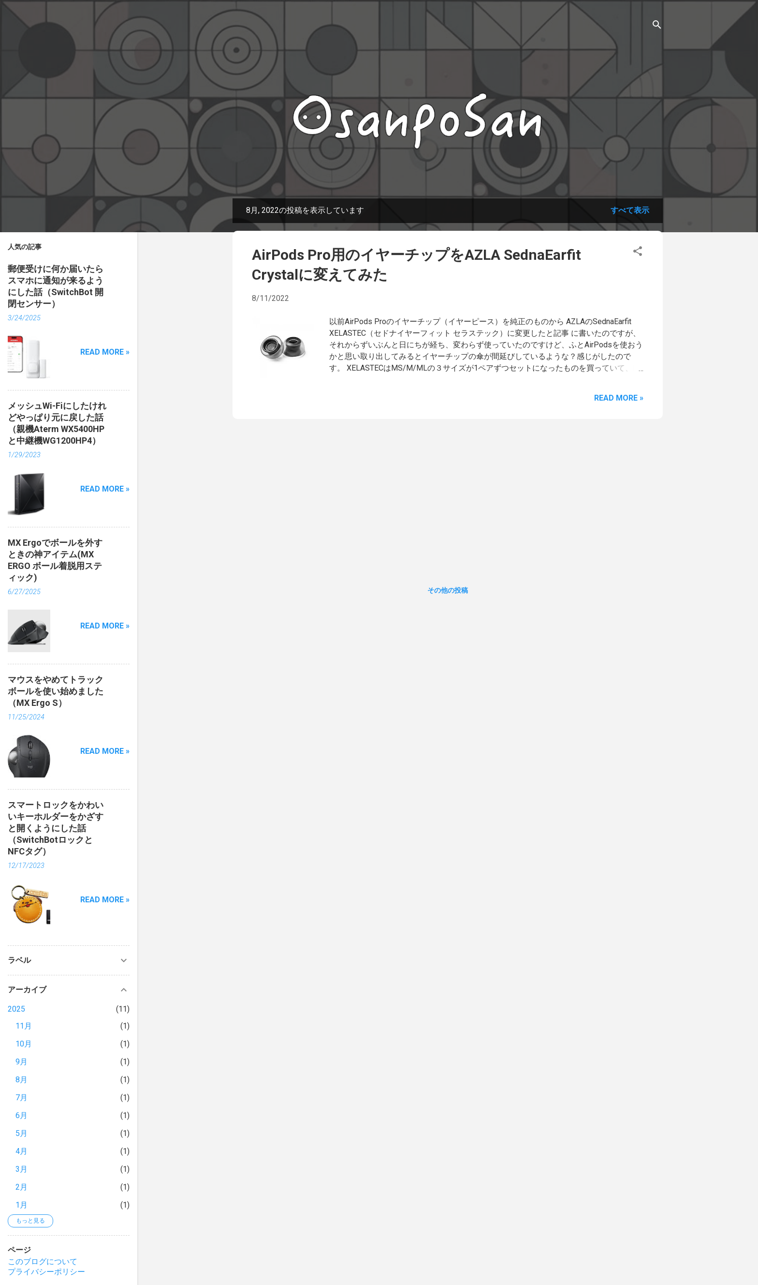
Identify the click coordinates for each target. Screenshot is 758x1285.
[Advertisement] (448, 494)
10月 (23, 1043)
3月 (21, 1169)
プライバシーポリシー (46, 1271)
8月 (21, 1079)
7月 (21, 1097)
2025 (16, 1009)
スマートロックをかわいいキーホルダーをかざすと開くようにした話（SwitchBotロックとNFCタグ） (55, 828)
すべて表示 (630, 210)
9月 (21, 1061)
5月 (21, 1133)
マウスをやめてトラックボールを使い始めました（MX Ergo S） (55, 691)
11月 (23, 1026)
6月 (21, 1115)
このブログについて (42, 1261)
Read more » (618, 398)
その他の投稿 (447, 590)
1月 (21, 1205)
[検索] (657, 26)
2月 (21, 1187)
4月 (21, 1151)
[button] (637, 252)
